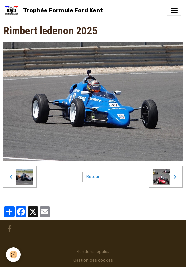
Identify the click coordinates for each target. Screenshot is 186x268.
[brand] (55, 10)
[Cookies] (13, 254)
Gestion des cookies (93, 260)
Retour (93, 176)
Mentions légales (93, 252)
